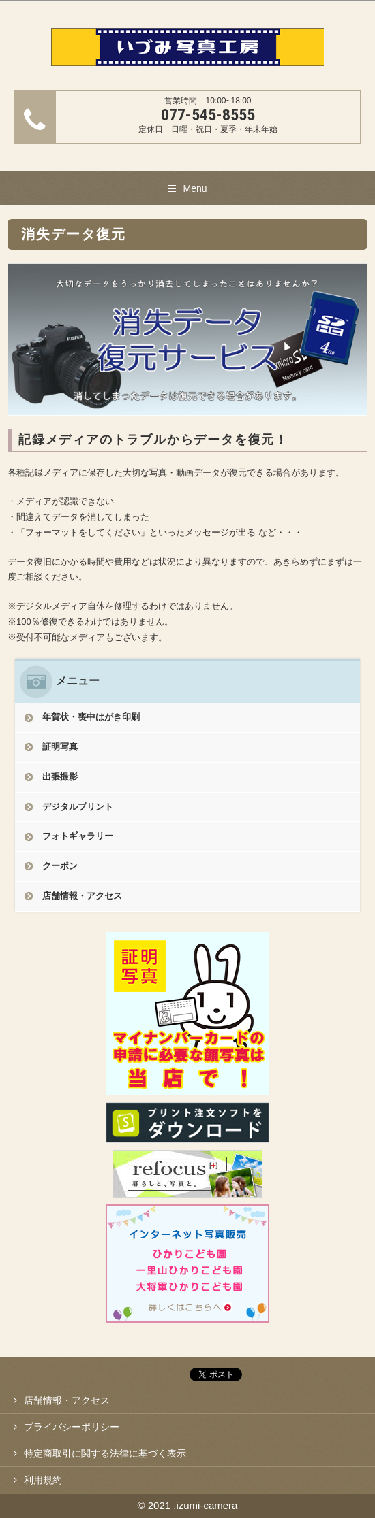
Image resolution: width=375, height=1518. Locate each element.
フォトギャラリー (77, 836)
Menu (195, 188)
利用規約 (43, 1479)
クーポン (60, 866)
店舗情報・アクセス (82, 896)
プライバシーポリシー (71, 1426)
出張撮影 (60, 777)
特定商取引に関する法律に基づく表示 (105, 1453)
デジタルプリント (77, 807)
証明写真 (60, 747)
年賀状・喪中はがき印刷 (91, 717)
